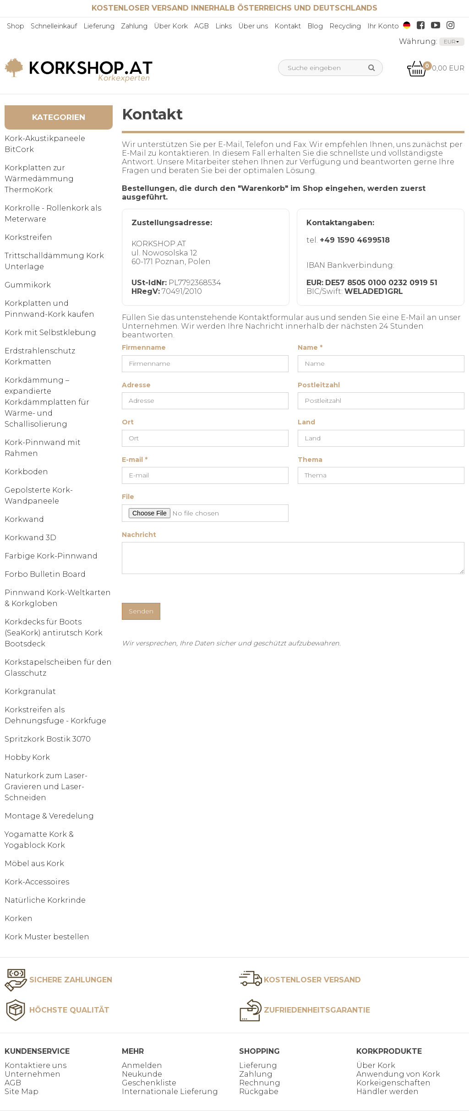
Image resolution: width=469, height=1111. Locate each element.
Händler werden (387, 1091)
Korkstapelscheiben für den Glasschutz (58, 667)
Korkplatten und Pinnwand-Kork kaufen (49, 309)
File (128, 497)
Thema (310, 460)
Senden (141, 611)
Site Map (21, 1091)
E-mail (134, 460)
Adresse (136, 385)
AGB (201, 26)
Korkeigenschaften (393, 1082)
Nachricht (139, 535)
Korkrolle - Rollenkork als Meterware (53, 213)
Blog (315, 26)
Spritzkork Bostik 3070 (48, 739)
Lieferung (99, 26)
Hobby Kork (27, 757)
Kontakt (287, 26)
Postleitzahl (319, 385)
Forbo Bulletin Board (45, 574)
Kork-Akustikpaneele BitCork (45, 144)
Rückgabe (258, 1091)
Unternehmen (32, 1074)
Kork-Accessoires (37, 882)
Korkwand (24, 519)
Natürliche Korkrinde (45, 900)
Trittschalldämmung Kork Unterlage (54, 261)
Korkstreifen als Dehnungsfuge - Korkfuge (55, 715)
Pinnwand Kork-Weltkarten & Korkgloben (58, 598)
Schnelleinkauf (54, 26)
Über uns (253, 26)
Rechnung (259, 1082)
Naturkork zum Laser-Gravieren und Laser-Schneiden (46, 786)
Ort (128, 422)
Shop (15, 26)
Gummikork (28, 285)
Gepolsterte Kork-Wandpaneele (39, 495)
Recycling (345, 26)
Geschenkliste (149, 1082)
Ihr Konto (383, 26)
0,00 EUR (435, 68)
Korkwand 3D (30, 537)
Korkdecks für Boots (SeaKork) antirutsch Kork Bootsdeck (54, 633)
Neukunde (142, 1074)
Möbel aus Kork (34, 863)
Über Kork (171, 26)
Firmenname (144, 348)
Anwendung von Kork (398, 1074)
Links (223, 26)
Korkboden (26, 471)
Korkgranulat (30, 691)
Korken (19, 918)
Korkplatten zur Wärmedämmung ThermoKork (39, 178)
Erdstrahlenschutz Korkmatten (40, 356)
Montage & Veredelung (49, 816)
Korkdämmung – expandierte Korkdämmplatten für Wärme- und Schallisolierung (47, 402)
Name (310, 348)
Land (306, 422)
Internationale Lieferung (170, 1091)
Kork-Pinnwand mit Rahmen (43, 448)
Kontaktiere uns (35, 1065)
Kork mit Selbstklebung (50, 332)
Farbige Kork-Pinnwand (51, 556)
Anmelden (142, 1065)
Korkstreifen (28, 237)
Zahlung (134, 26)
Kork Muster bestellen (47, 936)
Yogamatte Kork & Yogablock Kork (39, 840)
